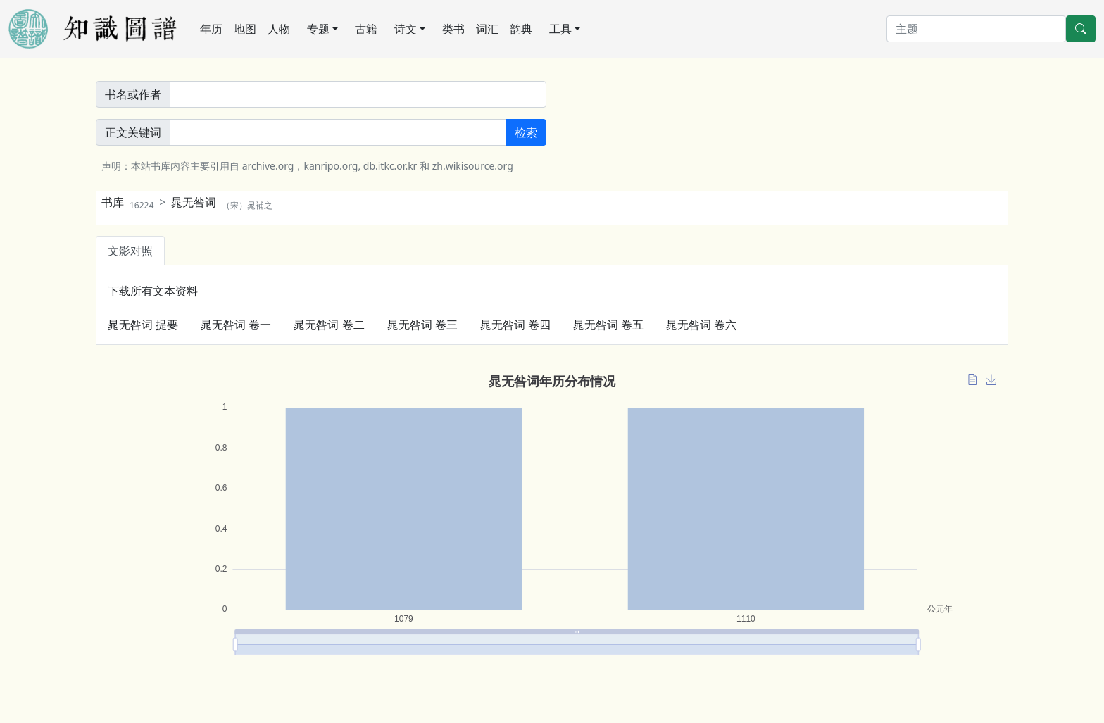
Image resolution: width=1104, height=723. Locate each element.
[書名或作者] (358, 94)
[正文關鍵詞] (338, 132)
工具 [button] (560, 29)
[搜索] (976, 28)
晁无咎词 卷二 (329, 324)
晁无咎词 (221, 202)
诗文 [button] (405, 29)
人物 (279, 29)
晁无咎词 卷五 (608, 324)
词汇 (487, 29)
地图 (245, 29)
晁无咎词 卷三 (422, 324)
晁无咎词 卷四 (515, 324)
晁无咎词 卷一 (236, 324)
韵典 (521, 29)
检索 (526, 132)
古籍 (366, 29)
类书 (453, 29)
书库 (127, 202)
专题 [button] (318, 29)
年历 (211, 29)
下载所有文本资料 (153, 290)
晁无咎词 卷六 (701, 324)
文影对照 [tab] (130, 250)
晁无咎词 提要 (143, 324)
